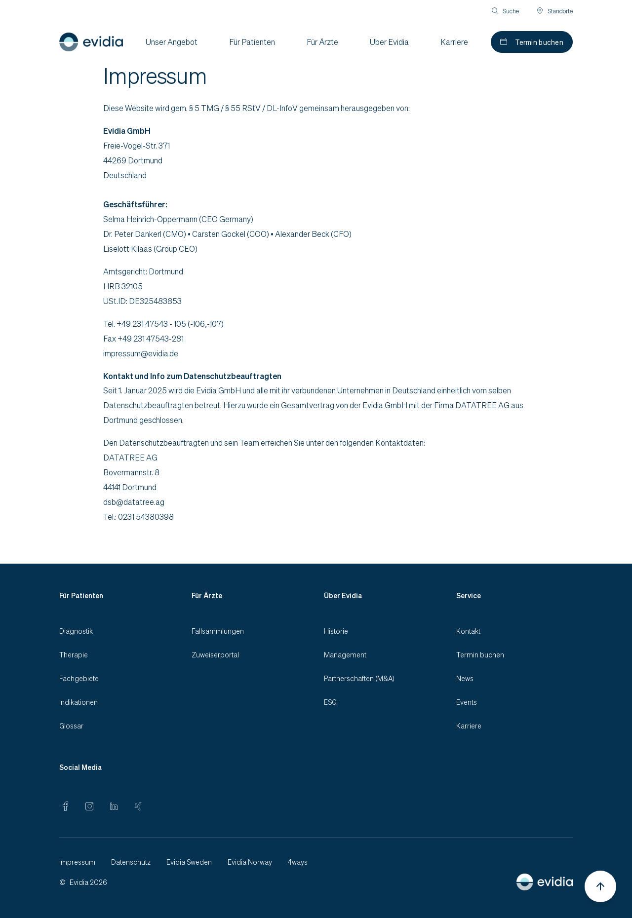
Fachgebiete (79, 678)
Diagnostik (76, 631)
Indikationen (78, 702)
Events (466, 702)
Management (345, 654)
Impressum (77, 862)
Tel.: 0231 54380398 (138, 516)
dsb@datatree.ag (133, 502)
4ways (298, 862)
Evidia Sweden (189, 862)
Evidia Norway (250, 862)
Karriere (468, 725)
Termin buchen (539, 42)
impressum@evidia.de (140, 353)
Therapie (73, 654)
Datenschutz (131, 862)
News (465, 678)
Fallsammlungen (218, 631)
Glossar (71, 725)
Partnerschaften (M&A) (359, 678)
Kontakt (468, 631)
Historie (336, 631)
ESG (330, 702)
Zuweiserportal (215, 654)
